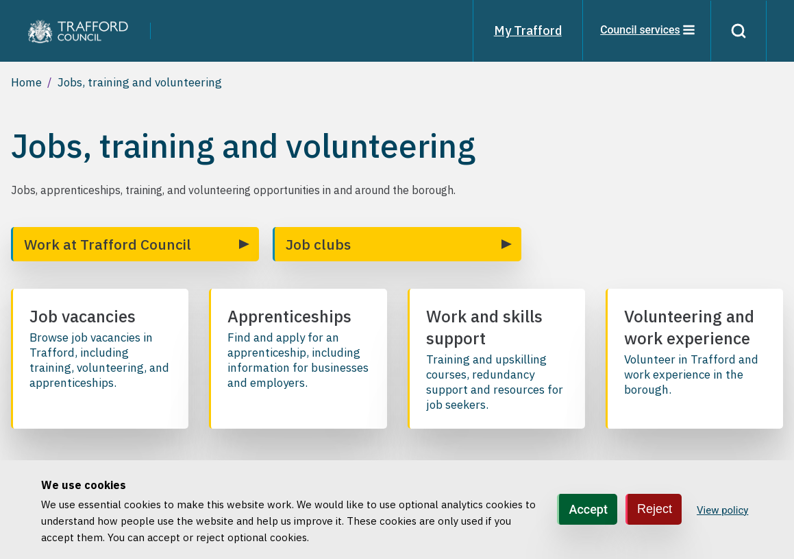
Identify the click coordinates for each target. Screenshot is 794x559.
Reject (654, 509)
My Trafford (526, 30)
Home (26, 82)
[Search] (738, 31)
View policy (722, 510)
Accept (588, 509)
